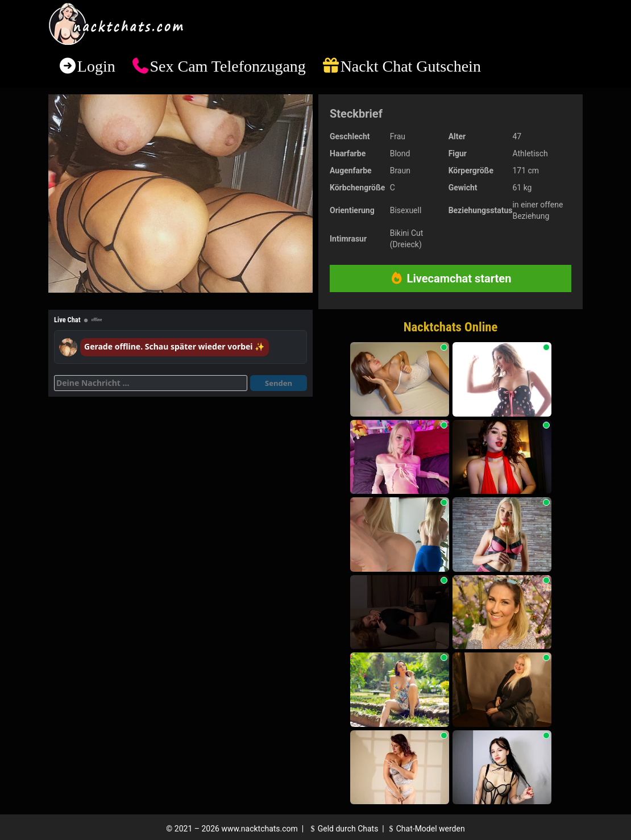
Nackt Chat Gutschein (411, 66)
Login (96, 66)
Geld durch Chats (343, 828)
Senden (278, 383)
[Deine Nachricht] (150, 383)
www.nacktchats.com (259, 828)
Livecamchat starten (451, 278)
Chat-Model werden (425, 828)
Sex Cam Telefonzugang (227, 66)
